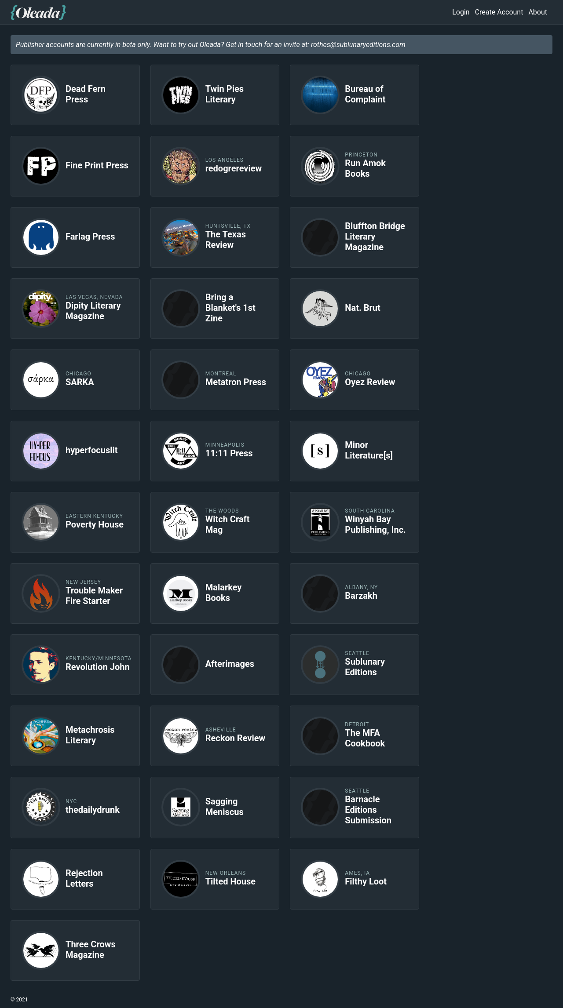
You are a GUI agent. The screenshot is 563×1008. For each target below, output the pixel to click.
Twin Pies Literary (224, 94)
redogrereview (233, 168)
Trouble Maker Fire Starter (94, 595)
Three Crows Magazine (91, 949)
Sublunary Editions (365, 666)
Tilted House (230, 881)
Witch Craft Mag (227, 524)
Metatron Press (235, 382)
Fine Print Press (97, 165)
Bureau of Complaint (365, 94)
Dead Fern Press (86, 94)
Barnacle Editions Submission (368, 810)
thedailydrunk (93, 809)
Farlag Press (90, 236)
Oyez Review (370, 382)
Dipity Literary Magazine (93, 310)
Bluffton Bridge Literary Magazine (375, 236)
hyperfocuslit (92, 450)
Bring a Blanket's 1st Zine (230, 308)
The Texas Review (225, 239)
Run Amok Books (365, 168)
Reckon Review (235, 738)
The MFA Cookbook (365, 738)
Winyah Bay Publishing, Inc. (375, 524)
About (537, 12)
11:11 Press (229, 453)
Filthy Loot (366, 881)
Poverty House (95, 524)
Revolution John (98, 667)
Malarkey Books (223, 592)
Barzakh (361, 595)
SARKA (80, 382)
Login (460, 12)
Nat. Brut (362, 307)
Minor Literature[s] (369, 450)
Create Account (499, 12)
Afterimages (229, 664)
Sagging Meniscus (224, 806)
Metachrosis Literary (90, 735)
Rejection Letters (84, 878)
